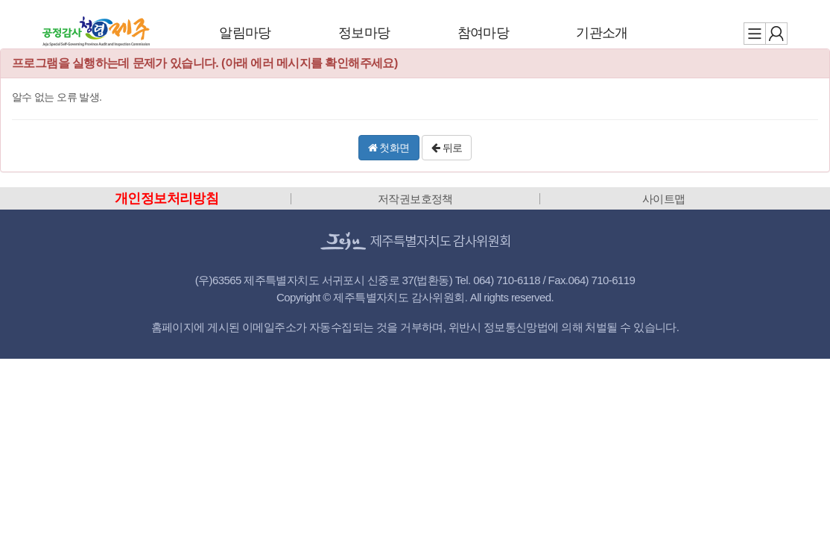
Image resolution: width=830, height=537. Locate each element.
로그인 (776, 33)
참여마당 (483, 33)
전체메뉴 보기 (754, 33)
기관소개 (602, 33)
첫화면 (389, 148)
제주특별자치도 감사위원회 (96, 31)
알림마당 (245, 33)
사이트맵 (663, 198)
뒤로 (447, 148)
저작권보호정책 (415, 198)
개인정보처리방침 (166, 198)
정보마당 (364, 33)
